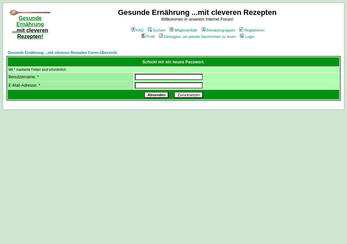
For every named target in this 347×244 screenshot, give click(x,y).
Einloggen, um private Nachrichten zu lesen (197, 37)
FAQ (137, 30)
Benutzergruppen (218, 30)
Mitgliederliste (183, 30)
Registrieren (251, 30)
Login (247, 37)
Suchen (156, 30)
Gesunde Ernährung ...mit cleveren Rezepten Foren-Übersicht (62, 52)
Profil (148, 37)
